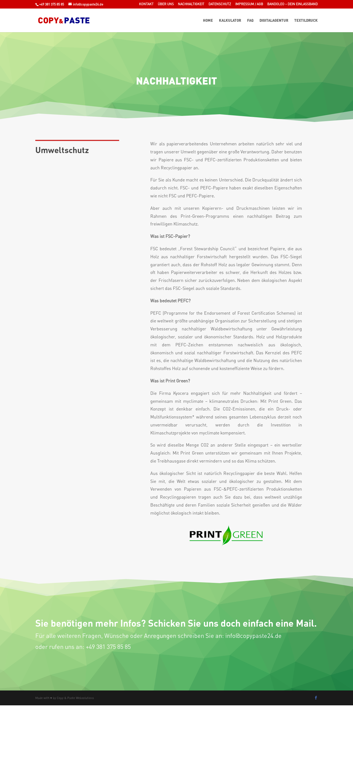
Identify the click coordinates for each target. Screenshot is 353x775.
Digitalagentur (274, 20)
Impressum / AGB (249, 4)
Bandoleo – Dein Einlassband (292, 4)
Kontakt (146, 4)
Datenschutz (219, 4)
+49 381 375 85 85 (51, 4)
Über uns (166, 4)
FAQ (250, 20)
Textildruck (306, 20)
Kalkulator (230, 20)
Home (208, 20)
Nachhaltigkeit (191, 4)
